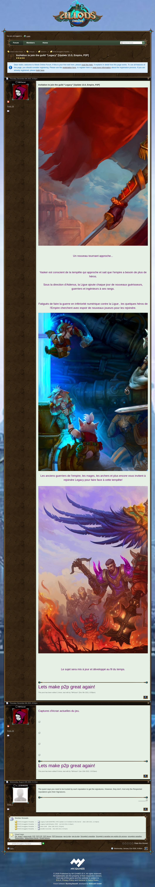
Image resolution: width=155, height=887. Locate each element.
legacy (20, 836)
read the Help (87, 65)
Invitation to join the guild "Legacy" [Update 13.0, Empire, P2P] (52, 55)
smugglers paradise (135, 836)
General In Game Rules (88, 880)
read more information (102, 67)
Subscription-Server (32, 838)
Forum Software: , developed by (78, 884)
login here (40, 70)
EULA (58, 880)
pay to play (67, 836)
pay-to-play (76, 836)
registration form (69, 67)
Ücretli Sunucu (44, 838)
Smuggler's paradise (88, 836)
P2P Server (47, 836)
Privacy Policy (68, 880)
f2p (16, 836)
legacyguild (27, 836)
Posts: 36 (10, 106)
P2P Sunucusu (57, 836)
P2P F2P (39, 836)
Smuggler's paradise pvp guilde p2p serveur (111, 836)
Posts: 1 (10, 804)
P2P (33, 836)
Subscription (19, 838)
